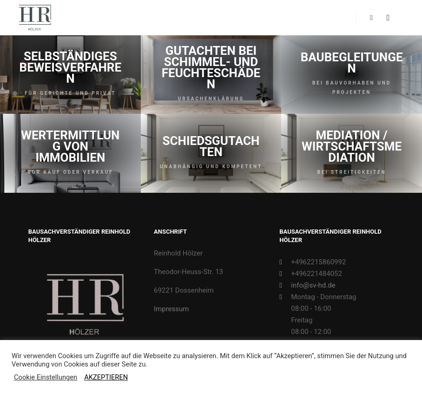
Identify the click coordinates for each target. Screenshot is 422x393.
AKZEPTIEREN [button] (106, 377)
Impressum (171, 309)
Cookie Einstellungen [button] (45, 377)
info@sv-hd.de (307, 285)
